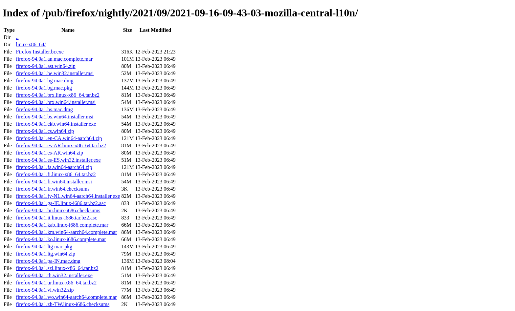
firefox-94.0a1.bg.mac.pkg (44, 88)
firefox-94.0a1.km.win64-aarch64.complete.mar (66, 232)
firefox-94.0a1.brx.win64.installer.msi (56, 102)
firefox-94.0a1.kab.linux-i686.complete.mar (62, 225)
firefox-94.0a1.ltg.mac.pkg (44, 246)
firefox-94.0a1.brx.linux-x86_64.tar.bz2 (58, 95)
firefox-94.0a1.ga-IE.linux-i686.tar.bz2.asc (61, 203)
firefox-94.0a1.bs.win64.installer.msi (54, 116)
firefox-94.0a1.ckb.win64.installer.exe (56, 124)
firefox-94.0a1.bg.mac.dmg (44, 80)
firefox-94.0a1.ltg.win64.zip (45, 254)
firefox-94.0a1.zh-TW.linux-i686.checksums (62, 304)
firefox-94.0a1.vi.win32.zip (45, 290)
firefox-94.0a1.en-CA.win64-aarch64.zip (59, 138)
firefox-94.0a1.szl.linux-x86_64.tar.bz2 (57, 268)
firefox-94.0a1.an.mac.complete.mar (54, 59)
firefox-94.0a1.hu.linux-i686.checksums (58, 210)
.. (17, 37)
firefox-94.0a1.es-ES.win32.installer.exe (58, 160)
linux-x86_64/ (31, 44)
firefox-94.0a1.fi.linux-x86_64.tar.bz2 (56, 174)
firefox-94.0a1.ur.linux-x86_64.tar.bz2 (56, 282)
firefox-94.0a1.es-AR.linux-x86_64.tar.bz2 (61, 145)
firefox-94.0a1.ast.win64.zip (45, 66)
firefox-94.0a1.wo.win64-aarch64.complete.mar (66, 297)
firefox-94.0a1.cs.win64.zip (45, 131)
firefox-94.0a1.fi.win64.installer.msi (54, 181)
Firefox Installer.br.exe (39, 51)
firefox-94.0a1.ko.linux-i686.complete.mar (61, 239)
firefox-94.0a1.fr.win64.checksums (52, 189)
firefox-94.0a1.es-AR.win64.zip (49, 153)
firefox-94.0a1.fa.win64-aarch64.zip (54, 167)
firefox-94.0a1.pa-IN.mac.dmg (48, 261)
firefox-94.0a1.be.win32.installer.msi (55, 73)
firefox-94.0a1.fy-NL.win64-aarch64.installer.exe (68, 196)
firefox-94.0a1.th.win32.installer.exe (54, 275)
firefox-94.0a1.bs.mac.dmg (44, 109)
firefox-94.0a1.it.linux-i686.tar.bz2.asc (56, 217)
